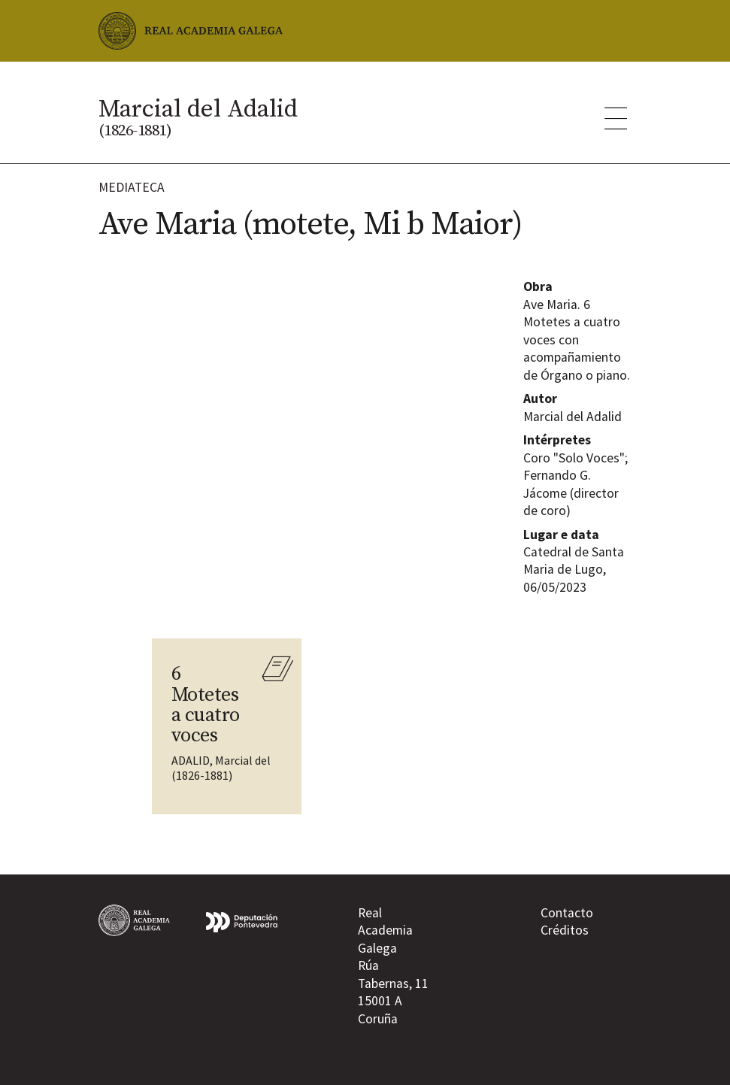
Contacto (567, 913)
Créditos (565, 930)
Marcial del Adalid (198, 116)
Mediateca (131, 187)
